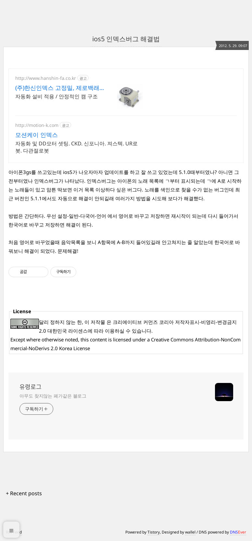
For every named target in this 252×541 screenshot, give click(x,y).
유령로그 (30, 387)
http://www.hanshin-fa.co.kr (45, 78)
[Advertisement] (195, 109)
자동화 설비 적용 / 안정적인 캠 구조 (56, 96)
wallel (190, 532)
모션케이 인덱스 (36, 135)
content (98, 339)
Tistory (153, 532)
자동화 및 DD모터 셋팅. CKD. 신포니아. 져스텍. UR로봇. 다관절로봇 (76, 147)
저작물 (98, 322)
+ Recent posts (24, 493)
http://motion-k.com (36, 125)
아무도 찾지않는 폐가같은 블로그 (52, 396)
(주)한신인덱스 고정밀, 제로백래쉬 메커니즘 (57, 88)
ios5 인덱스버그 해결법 (126, 38)
